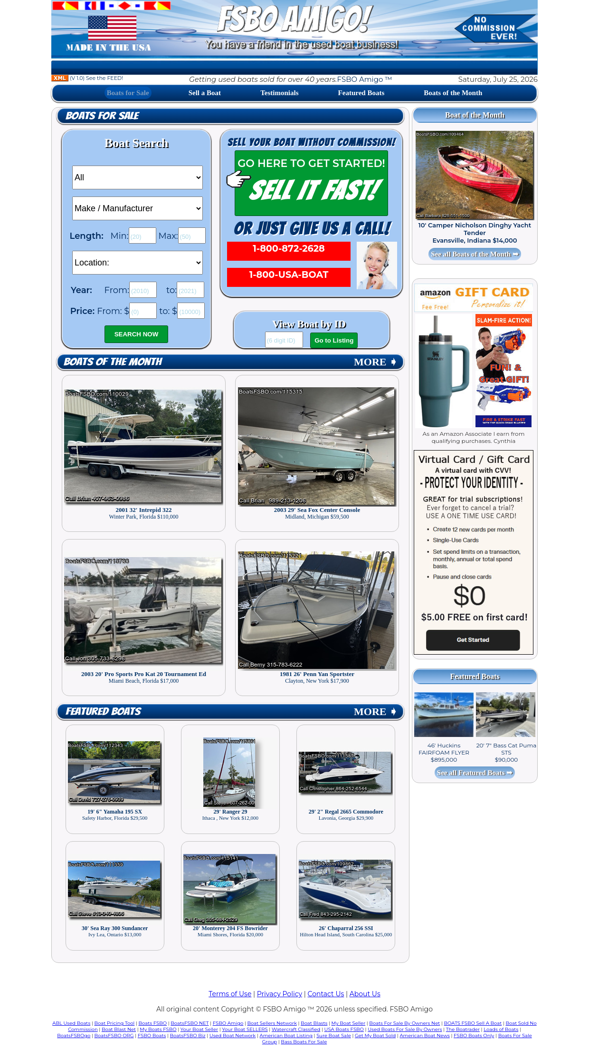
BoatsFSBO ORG (114, 1035)
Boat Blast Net (119, 1029)
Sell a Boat (205, 93)
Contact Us (326, 994)
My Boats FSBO (158, 1029)
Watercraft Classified (296, 1029)
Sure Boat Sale (333, 1035)
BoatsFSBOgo (73, 1035)
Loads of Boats (501, 1029)
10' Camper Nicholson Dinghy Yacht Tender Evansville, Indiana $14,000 (474, 232)
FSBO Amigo (228, 1023)
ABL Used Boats (71, 1023)
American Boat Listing (286, 1035)
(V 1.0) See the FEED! (87, 78)
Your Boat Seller (199, 1029)
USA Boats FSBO (344, 1029)
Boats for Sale (128, 93)
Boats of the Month (453, 93)
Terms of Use (230, 994)
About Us (365, 994)
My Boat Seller (349, 1023)
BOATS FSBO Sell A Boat (473, 1023)
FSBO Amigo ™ (364, 79)
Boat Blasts (314, 1023)
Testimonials (279, 93)
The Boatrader (463, 1029)
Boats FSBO (153, 1023)
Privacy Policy (279, 994)
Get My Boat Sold (375, 1035)
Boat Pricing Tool (114, 1023)
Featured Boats (361, 93)
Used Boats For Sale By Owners (405, 1029)
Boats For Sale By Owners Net (404, 1023)
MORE (376, 362)
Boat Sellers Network (271, 1023)
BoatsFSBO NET (190, 1023)
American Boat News (424, 1035)
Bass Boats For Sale (304, 1042)
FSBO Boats (152, 1035)
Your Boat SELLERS (244, 1029)
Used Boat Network (232, 1035)
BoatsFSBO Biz (188, 1035)
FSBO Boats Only (474, 1035)
